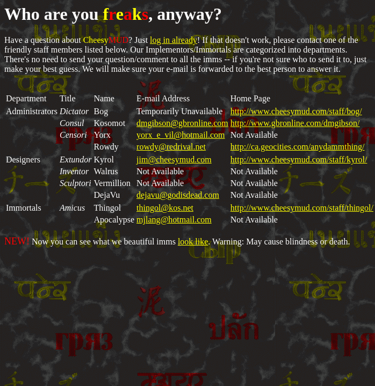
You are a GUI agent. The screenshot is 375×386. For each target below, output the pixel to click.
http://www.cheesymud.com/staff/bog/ (296, 111)
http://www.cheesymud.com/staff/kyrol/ (298, 159)
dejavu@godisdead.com (177, 194)
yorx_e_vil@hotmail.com (180, 134)
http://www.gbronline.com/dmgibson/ (295, 123)
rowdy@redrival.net (171, 146)
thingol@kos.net (164, 207)
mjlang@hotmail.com (174, 219)
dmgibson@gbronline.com (182, 123)
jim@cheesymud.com (174, 159)
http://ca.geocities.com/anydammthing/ (297, 146)
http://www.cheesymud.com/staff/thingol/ (301, 207)
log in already (173, 39)
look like (193, 241)
